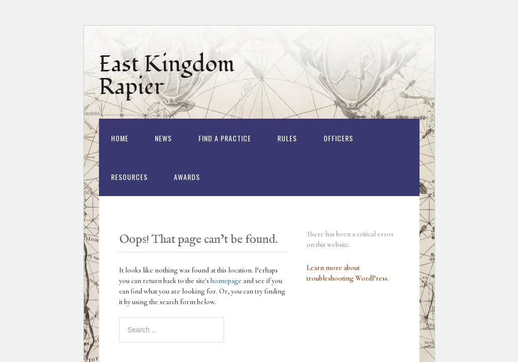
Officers (338, 138)
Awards (187, 176)
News (163, 138)
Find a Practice (224, 138)
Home (120, 138)
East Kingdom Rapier (167, 76)
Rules (287, 138)
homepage (226, 281)
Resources (129, 176)
